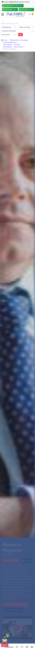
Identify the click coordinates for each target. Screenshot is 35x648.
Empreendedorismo (10, 42)
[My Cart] (32, 14)
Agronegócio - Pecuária (11, 44)
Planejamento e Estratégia (19, 40)
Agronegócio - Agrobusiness (13, 47)
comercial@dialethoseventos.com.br (15, 2)
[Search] (30, 14)
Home (4, 40)
